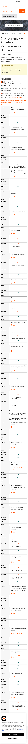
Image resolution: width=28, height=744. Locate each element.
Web (13, 112)
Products (13, 33)
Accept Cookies (13, 734)
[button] (21, 25)
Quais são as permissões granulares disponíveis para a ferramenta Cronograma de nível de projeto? (13, 102)
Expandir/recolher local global (25, 33)
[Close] (24, 715)
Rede (13, 467)
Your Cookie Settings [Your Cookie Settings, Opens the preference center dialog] (13, 738)
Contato (22, 11)
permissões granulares (16, 97)
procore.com (6, 6)
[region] (13, 728)
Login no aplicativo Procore (9, 16)
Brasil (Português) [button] (9, 11)
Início (6, 33)
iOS (18, 467)
